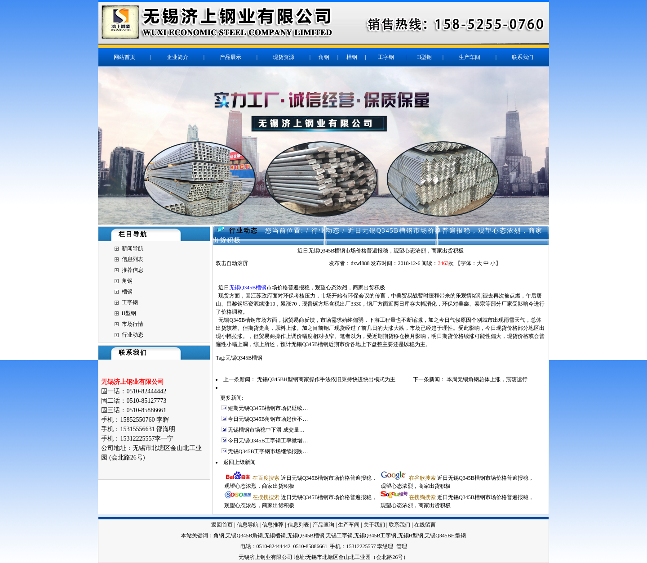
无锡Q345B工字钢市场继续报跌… (268, 451)
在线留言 (425, 525)
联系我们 (399, 525)
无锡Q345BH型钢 (445, 535)
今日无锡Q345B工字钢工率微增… (268, 440)
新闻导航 (132, 248)
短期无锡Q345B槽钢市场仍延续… (268, 408)
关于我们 (374, 525)
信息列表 (132, 259)
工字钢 (130, 302)
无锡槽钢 (275, 535)
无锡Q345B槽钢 (247, 287)
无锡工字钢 (339, 535)
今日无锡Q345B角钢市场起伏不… (268, 419)
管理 (401, 546)
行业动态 (132, 335)
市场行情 (132, 324)
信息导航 (247, 525)
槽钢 (127, 291)
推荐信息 (132, 270)
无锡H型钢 (411, 535)
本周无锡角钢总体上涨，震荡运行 (487, 379)
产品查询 (323, 525)
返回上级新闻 (239, 462)
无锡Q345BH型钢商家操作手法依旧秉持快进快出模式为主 (326, 379)
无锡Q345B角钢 (244, 535)
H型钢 (129, 313)
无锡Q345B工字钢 (375, 535)
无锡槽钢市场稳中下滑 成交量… (266, 430)
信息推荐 (273, 525)
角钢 (127, 281)
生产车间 (348, 525)
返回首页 (222, 525)
